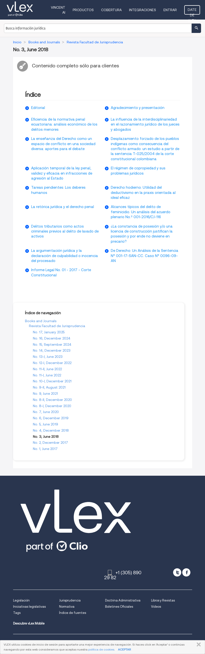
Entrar (170, 10)
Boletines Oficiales (119, 606)
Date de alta (192, 11)
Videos (156, 606)
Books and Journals (40, 321)
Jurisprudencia (70, 600)
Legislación (21, 600)
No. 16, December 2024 (51, 338)
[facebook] (186, 572)
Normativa (66, 606)
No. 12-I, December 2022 (52, 363)
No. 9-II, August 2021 (49, 387)
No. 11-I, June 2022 (47, 375)
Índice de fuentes (72, 613)
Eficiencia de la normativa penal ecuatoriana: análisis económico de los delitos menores (64, 124)
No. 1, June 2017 (45, 449)
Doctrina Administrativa (122, 600)
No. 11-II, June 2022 (47, 369)
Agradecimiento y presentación (137, 108)
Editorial (38, 108)
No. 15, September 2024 (52, 344)
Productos (83, 10)
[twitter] (177, 572)
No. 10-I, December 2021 (52, 381)
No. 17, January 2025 (49, 332)
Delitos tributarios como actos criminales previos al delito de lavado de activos (65, 231)
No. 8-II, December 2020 (52, 400)
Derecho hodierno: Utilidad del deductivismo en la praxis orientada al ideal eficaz (143, 192)
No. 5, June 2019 (45, 424)
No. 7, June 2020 (46, 412)
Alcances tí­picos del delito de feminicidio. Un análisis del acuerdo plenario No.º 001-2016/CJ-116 (140, 212)
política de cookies (101, 649)
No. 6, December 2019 (50, 418)
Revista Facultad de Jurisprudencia (57, 326)
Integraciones (142, 10)
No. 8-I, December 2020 (52, 406)
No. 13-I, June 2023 (48, 357)
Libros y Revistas (163, 600)
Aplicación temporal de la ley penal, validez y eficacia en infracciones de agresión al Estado (61, 173)
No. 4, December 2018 (51, 430)
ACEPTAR (124, 649)
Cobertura (111, 10)
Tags (17, 613)
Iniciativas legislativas (29, 606)
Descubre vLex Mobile (29, 623)
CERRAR (197, 644)
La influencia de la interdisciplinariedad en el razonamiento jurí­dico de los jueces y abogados (145, 124)
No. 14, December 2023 (51, 350)
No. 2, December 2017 (50, 443)
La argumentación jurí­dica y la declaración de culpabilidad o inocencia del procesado (64, 256)
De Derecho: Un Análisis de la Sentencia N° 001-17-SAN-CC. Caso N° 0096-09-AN (144, 256)
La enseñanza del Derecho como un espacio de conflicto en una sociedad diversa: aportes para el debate (63, 144)
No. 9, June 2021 (45, 393)
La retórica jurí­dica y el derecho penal (62, 207)
